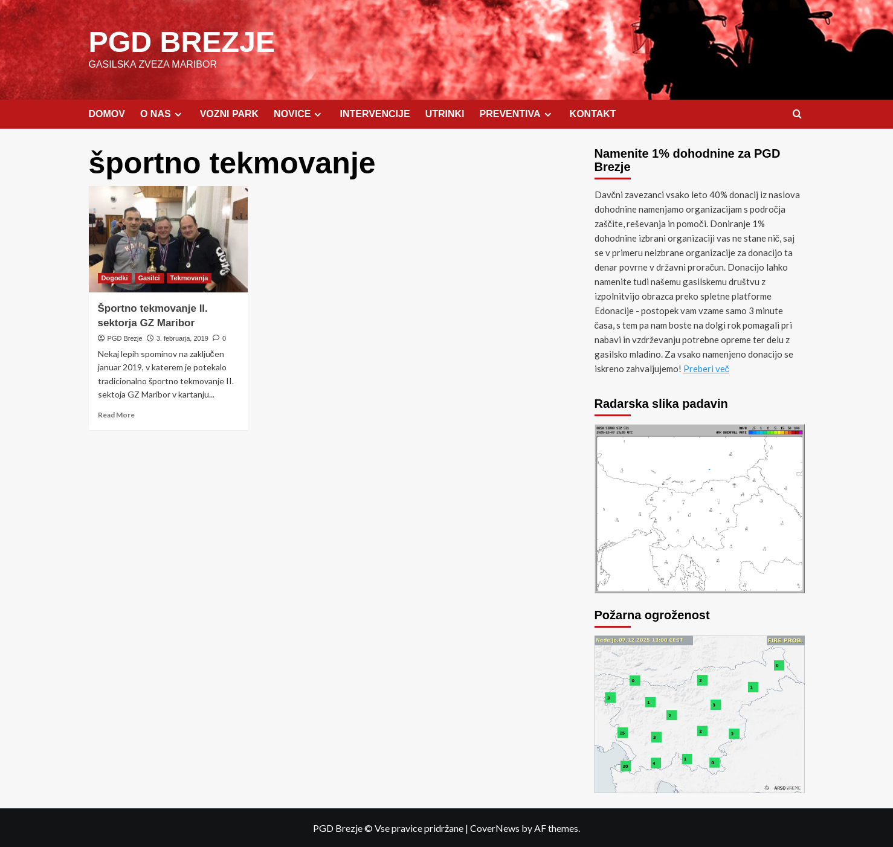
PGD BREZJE (181, 41)
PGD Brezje (125, 337)
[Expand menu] (178, 114)
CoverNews (495, 827)
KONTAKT (593, 113)
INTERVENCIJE (375, 113)
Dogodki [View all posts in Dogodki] (115, 277)
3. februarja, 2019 (182, 337)
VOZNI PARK (229, 113)
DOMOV (107, 113)
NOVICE (299, 113)
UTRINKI (445, 113)
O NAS (162, 113)
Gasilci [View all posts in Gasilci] (149, 277)
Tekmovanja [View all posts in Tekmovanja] (189, 277)
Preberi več (706, 367)
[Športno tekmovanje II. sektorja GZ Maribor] (168, 238)
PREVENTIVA (517, 113)
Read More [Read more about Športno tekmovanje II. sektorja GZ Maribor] (116, 414)
